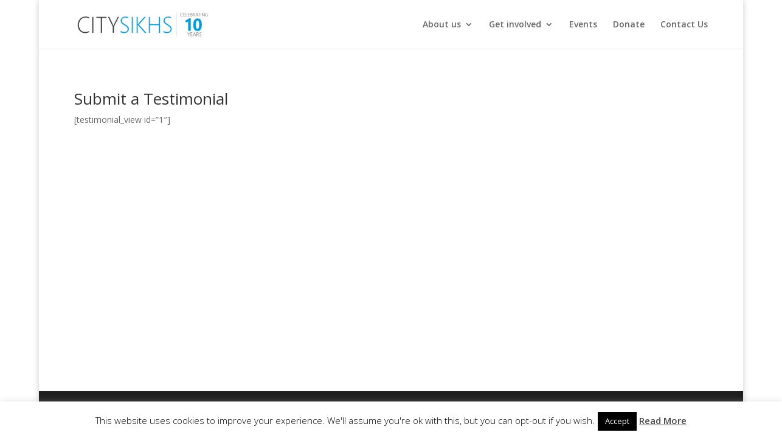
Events (583, 25)
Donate (629, 25)
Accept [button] (617, 420)
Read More (663, 420)
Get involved (515, 25)
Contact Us (684, 25)
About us (442, 25)
